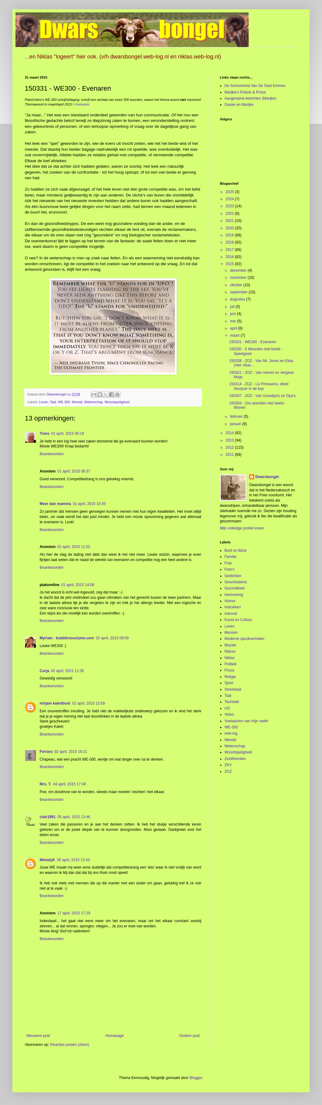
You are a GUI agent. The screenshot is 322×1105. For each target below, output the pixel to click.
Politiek (230, 664)
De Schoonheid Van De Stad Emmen (254, 86)
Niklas (229, 658)
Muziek (230, 645)
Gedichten (233, 576)
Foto (228, 563)
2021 (230, 220)
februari (237, 416)
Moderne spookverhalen (244, 639)
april (234, 328)
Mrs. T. (45, 784)
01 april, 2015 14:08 (77, 585)
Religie (230, 677)
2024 (230, 199)
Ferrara (46, 751)
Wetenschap (93, 402)
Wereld (77, 402)
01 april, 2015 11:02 (73, 547)
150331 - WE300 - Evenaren (252, 342)
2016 (230, 257)
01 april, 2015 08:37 (73, 471)
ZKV (228, 765)
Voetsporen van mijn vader (246, 721)
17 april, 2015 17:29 (73, 913)
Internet (230, 613)
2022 (230, 213)
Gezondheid (234, 588)
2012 (230, 447)
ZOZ (228, 771)
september (239, 292)
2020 (230, 228)
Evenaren (82, 104)
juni (233, 314)
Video (229, 714)
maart (235, 335)
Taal (53, 402)
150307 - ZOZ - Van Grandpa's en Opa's (262, 396)
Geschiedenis (235, 582)
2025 (230, 192)
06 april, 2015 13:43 (73, 860)
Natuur (230, 651)
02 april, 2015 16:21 (70, 751)
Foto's (229, 569)
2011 (230, 454)
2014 (230, 433)
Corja (44, 671)
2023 (230, 206)
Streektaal (232, 689)
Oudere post (189, 1036)
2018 (230, 242)
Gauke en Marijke (239, 104)
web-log (230, 733)
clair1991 (47, 817)
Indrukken (232, 607)
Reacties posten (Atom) (69, 1044)
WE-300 (64, 402)
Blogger (195, 1078)
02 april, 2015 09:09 (112, 638)
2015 (230, 264)
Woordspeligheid (117, 402)
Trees (44, 433)
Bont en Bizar (235, 550)
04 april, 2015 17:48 (69, 784)
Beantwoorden (51, 454)
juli (233, 306)
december (239, 270)
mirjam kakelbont (55, 703)
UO (227, 708)
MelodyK (47, 860)
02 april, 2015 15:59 (88, 703)
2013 (230, 440)
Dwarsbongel (267, 477)
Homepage (115, 1036)
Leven (43, 402)
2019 (230, 235)
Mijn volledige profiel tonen (242, 528)
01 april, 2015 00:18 (67, 433)
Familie (230, 557)
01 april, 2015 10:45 (89, 504)
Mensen (231, 632)
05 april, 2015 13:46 (73, 817)
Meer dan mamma (55, 504)
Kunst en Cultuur (238, 620)
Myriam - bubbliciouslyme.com (67, 638)
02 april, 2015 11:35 (67, 671)
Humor (230, 601)
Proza (229, 670)
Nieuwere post (38, 1036)
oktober (236, 285)
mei (233, 321)
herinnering (233, 595)
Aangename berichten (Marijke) (250, 98)
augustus (238, 299)
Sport (228, 683)
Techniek (231, 702)
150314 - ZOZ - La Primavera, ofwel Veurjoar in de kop (258, 386)
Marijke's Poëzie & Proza (245, 92)
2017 (230, 250)
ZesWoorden (235, 759)
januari (236, 424)
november (239, 277)
